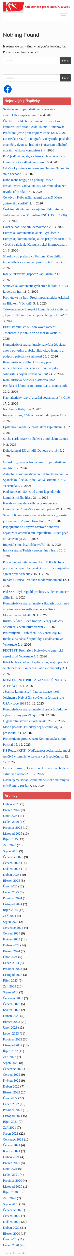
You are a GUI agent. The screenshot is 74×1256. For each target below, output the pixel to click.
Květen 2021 (11, 1151)
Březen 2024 (11, 951)
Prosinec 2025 (12, 827)
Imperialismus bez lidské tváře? (24, 545)
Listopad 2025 (12, 833)
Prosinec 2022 (12, 1039)
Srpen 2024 (10, 922)
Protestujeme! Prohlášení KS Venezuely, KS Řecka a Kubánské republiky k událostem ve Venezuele (33, 639)
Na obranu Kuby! (14, 409)
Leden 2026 (11, 822)
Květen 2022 (11, 1080)
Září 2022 (9, 1057)
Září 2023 (9, 986)
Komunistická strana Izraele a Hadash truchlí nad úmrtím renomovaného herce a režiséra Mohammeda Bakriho (36, 609)
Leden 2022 (11, 1104)
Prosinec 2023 (12, 969)
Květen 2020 (11, 1222)
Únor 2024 (10, 957)
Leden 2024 (11, 963)
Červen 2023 (11, 1004)
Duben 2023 (11, 1016)
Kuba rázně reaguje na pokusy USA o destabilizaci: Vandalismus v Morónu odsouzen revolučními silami (34, 186)
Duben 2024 (11, 945)
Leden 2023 (11, 1033)
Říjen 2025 (10, 839)
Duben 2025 (11, 875)
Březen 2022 (11, 1092)
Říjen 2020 (10, 1192)
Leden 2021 (11, 1175)
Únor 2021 (10, 1169)
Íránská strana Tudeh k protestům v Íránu (30, 550)
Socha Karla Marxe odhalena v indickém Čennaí (35, 439)
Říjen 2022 (10, 1051)
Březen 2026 (11, 810)
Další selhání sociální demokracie (25, 227)
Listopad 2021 (12, 1116)
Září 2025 (9, 845)
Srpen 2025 (10, 851)
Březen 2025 (11, 880)
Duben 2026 (11, 804)
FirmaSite (19, 1253)
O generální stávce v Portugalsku (25, 721)
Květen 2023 (11, 1010)
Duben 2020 (11, 1228)
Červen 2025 (11, 863)
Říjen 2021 (10, 1122)
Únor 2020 (10, 1239)
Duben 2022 (11, 1086)
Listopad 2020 (12, 1186)
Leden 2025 (11, 892)
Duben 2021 (11, 1157)
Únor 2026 (10, 816)
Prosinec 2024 (12, 898)
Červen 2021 (11, 1145)
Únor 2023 (10, 1027)
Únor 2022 (10, 1098)
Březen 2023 (11, 1022)
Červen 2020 (11, 1216)
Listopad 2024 (12, 904)
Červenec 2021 (13, 1139)
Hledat (65, 60)
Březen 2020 (11, 1233)
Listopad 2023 (12, 975)
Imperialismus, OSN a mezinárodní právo (31, 415)
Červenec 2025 (13, 857)
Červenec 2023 (13, 998)
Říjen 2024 (10, 910)
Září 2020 (9, 1198)
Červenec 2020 (13, 1210)
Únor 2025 (10, 886)
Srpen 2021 (10, 1133)
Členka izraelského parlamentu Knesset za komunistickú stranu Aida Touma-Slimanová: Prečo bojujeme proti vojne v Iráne (33, 127)
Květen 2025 (11, 869)
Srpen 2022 (10, 1063)
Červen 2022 (11, 1074)
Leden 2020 (11, 1245)
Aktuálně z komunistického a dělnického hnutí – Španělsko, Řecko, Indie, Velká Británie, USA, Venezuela (35, 480)
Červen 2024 (11, 933)
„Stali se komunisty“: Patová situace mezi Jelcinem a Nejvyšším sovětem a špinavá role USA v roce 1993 (33, 697)
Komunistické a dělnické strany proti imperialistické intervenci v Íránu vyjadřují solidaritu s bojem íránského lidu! (32, 368)
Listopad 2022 (12, 1045)
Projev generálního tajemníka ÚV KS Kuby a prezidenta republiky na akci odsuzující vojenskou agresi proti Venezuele (36, 568)
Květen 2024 (11, 939)
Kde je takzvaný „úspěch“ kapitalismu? (29, 274)
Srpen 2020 (10, 1204)
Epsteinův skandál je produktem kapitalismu (33, 427)
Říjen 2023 (10, 980)
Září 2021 (9, 1127)
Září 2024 (9, 916)
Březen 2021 (11, 1163)
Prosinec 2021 (12, 1110)
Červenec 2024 (13, 928)
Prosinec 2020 (12, 1180)
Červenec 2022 (13, 1069)
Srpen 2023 (10, 992)
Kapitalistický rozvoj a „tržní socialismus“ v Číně (36, 397)
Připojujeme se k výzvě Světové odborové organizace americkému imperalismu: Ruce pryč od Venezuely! (35, 533)
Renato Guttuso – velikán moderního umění (32, 580)
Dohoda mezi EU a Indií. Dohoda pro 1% (31, 450)
